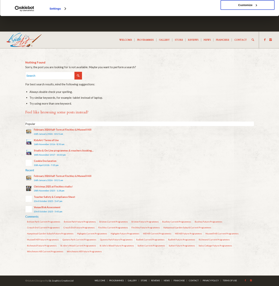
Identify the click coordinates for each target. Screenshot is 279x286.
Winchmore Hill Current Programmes (45, 251)
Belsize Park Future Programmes (80, 221)
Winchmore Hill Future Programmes (84, 251)
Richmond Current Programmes (214, 239)
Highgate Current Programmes (92, 233)
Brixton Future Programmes (145, 221)
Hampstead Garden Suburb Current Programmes (187, 227)
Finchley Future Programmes (145, 227)
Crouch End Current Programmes (43, 227)
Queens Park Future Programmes (116, 239)
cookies (66, 13)
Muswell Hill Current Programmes (222, 233)
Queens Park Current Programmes (79, 239)
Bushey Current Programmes (176, 221)
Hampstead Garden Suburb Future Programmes (50, 233)
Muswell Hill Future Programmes (43, 239)
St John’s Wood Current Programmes (78, 245)
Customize (247, 20)
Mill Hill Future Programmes (188, 233)
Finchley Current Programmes (113, 227)
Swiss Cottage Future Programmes (215, 245)
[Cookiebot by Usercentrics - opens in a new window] (24, 24)
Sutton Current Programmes (151, 245)
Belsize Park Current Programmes (43, 221)
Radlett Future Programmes (181, 239)
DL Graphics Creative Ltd (61, 280)
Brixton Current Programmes (113, 221)
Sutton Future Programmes (182, 245)
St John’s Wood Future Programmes (117, 245)
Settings (55, 24)
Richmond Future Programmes (42, 245)
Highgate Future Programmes (125, 233)
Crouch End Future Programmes (79, 227)
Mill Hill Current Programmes (157, 233)
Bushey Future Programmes (208, 221)
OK (247, 9)
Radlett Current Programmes (150, 239)
